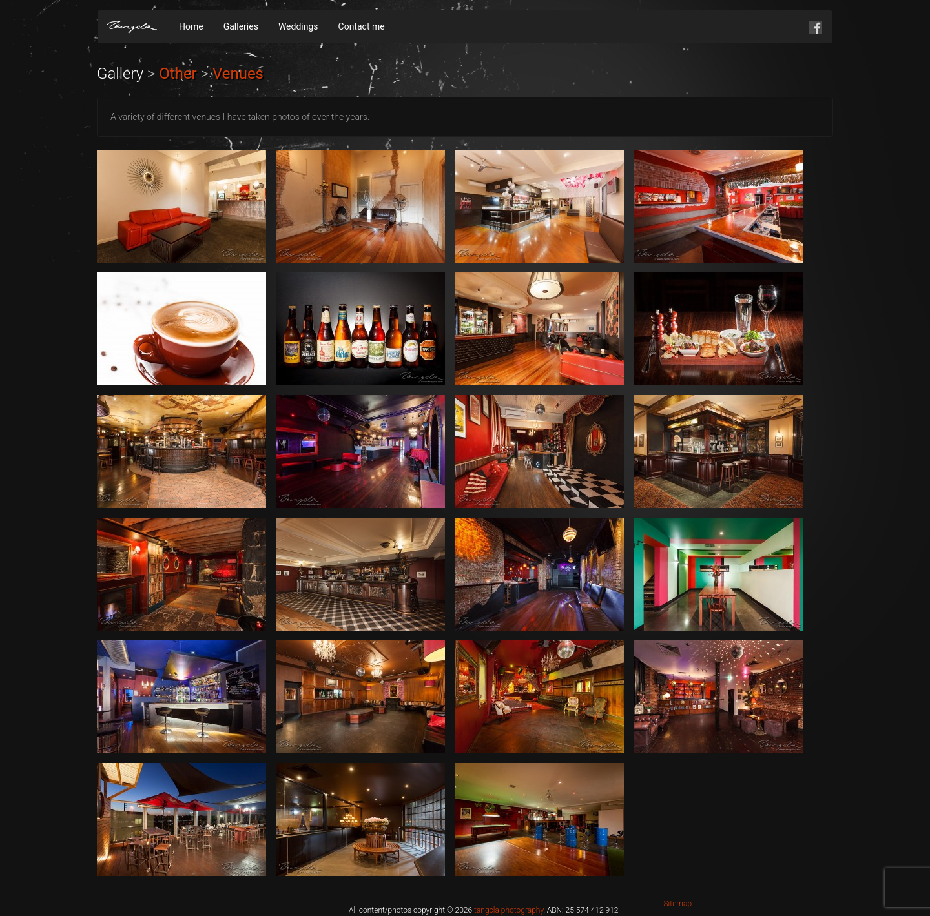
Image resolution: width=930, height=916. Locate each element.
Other (177, 74)
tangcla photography (508, 910)
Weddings (298, 26)
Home (191, 26)
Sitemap (678, 903)
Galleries (240, 26)
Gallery (120, 74)
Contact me (361, 26)
